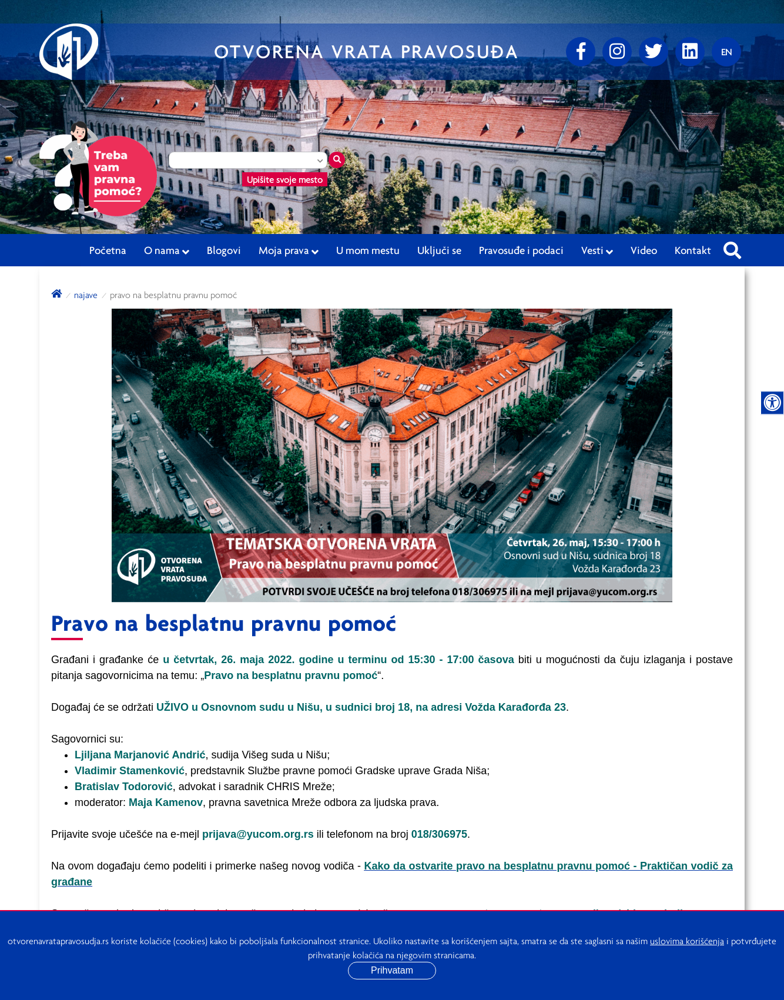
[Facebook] (580, 51)
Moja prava (289, 250)
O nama (166, 250)
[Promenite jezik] (726, 51)
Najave (86, 294)
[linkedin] (690, 51)
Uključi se (439, 249)
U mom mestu (368, 249)
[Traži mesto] (337, 160)
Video (644, 249)
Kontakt (693, 249)
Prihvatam (392, 970)
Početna (107, 249)
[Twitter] (653, 51)
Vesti (597, 250)
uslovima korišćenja (687, 940)
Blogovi (224, 249)
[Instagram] (617, 51)
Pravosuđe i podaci (521, 249)
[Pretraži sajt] (732, 247)
